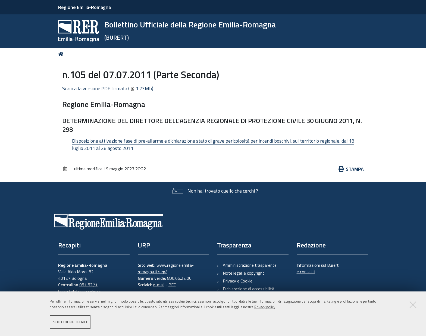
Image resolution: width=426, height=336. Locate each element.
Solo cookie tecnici (70, 322)
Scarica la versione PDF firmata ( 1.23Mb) (107, 88)
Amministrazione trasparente (250, 265)
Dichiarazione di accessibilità (248, 288)
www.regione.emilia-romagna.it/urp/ (166, 268)
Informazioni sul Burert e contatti (318, 268)
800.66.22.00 (179, 278)
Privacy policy (264, 307)
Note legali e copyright (243, 273)
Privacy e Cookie (237, 281)
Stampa (351, 169)
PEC (172, 284)
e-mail (158, 284)
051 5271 (88, 284)
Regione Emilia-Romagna (84, 7)
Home (61, 54)
